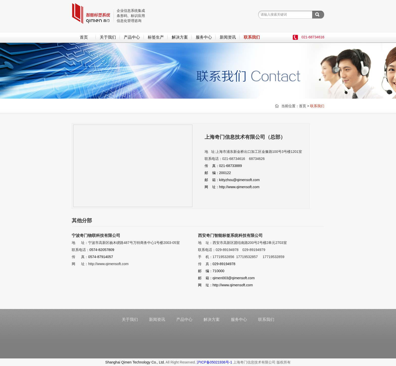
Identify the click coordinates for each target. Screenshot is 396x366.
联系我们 (252, 37)
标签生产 (156, 37)
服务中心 (204, 37)
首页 (84, 37)
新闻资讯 (228, 37)
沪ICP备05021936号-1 (214, 362)
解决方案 (180, 37)
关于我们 (108, 37)
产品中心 (132, 37)
